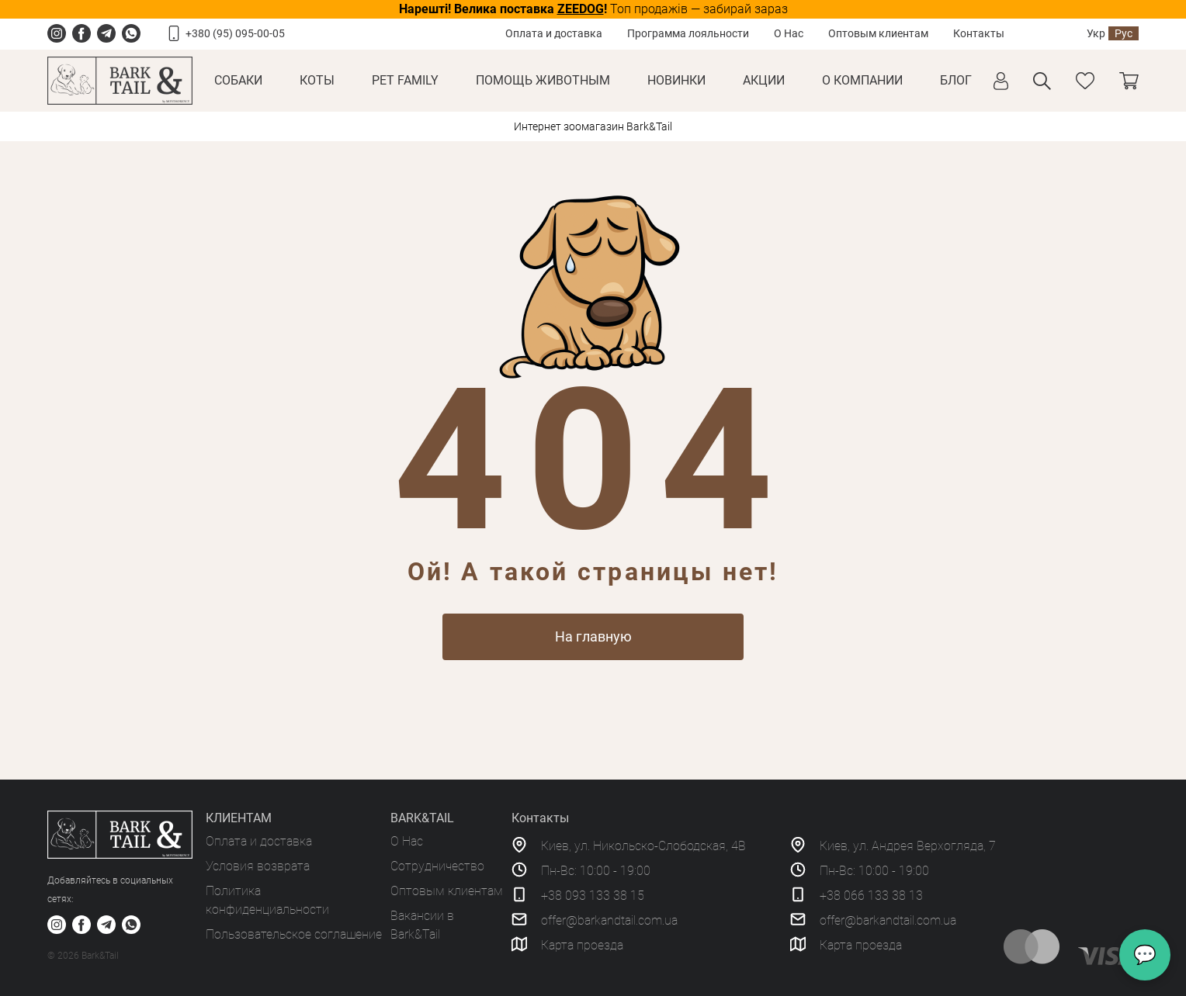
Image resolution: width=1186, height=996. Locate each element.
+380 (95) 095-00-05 (235, 33)
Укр (1096, 33)
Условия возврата (258, 866)
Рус (1123, 33)
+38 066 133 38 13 (871, 895)
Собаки (238, 80)
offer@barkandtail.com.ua (609, 920)
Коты (317, 80)
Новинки (676, 80)
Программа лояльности (688, 33)
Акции (764, 80)
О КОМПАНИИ (862, 80)
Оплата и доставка (553, 33)
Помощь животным (543, 80)
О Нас (788, 33)
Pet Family (405, 80)
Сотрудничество (437, 866)
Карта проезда (582, 945)
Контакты (978, 33)
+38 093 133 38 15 (592, 895)
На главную (593, 636)
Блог (956, 80)
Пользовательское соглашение (294, 934)
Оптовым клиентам (878, 33)
